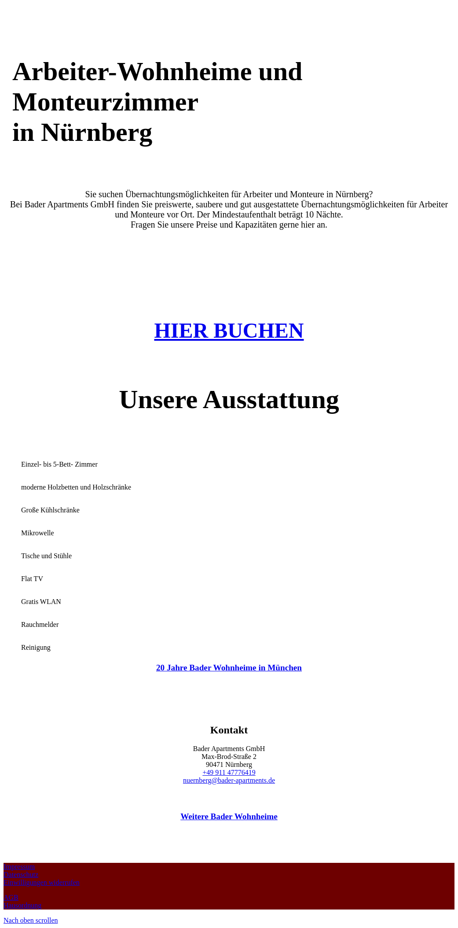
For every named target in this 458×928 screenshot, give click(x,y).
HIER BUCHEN (229, 330)
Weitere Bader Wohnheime (229, 816)
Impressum (19, 866)
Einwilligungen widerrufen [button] (42, 882)
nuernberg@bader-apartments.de (229, 780)
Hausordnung (22, 905)
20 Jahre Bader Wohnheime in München (229, 667)
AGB (11, 897)
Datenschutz (21, 874)
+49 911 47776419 (228, 772)
